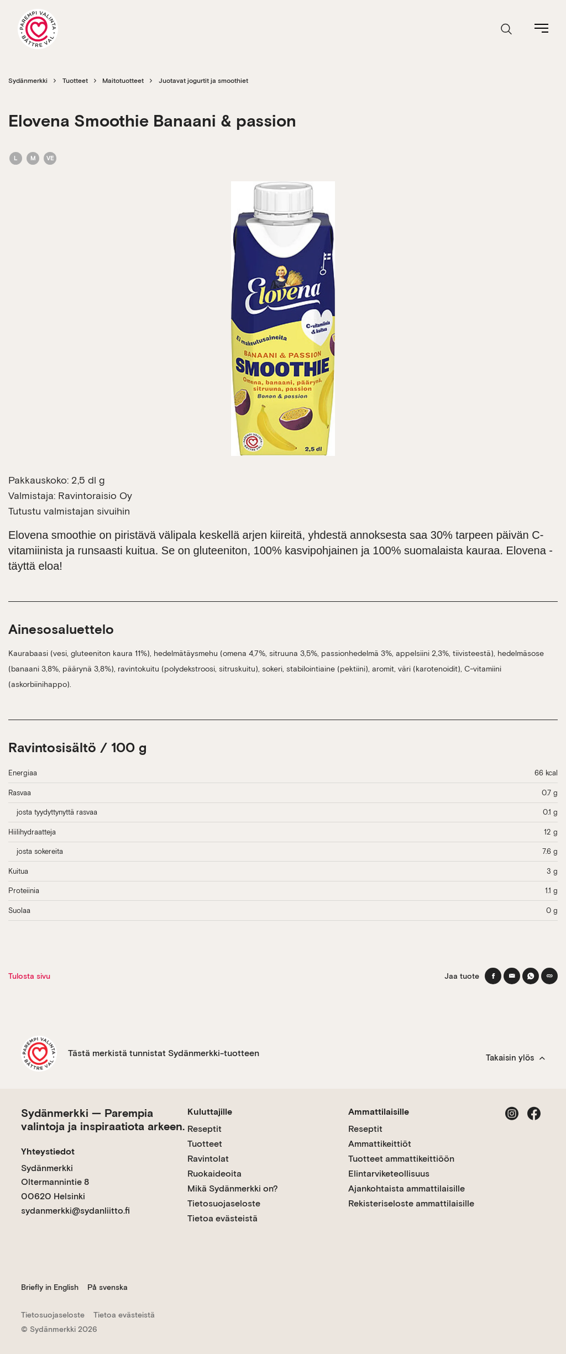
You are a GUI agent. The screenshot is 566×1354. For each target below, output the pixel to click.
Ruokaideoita (214, 1173)
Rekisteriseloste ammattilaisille (411, 1203)
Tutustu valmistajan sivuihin (69, 511)
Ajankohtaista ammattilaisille (406, 1188)
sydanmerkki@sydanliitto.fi (75, 1210)
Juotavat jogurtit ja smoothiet (203, 81)
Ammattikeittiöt (379, 1143)
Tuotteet (75, 81)
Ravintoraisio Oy (95, 495)
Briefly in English (49, 1287)
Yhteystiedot (48, 1151)
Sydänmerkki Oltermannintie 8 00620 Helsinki (55, 1182)
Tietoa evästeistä (222, 1218)
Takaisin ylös (515, 1058)
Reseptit (204, 1129)
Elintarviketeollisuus (388, 1173)
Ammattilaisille (378, 1111)
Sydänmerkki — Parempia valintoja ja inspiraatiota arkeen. (103, 1119)
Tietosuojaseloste (223, 1203)
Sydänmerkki (28, 81)
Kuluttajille (209, 1111)
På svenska (107, 1287)
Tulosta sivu (29, 976)
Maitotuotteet (123, 81)
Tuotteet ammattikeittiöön (401, 1158)
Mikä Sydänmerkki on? (232, 1188)
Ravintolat (208, 1158)
